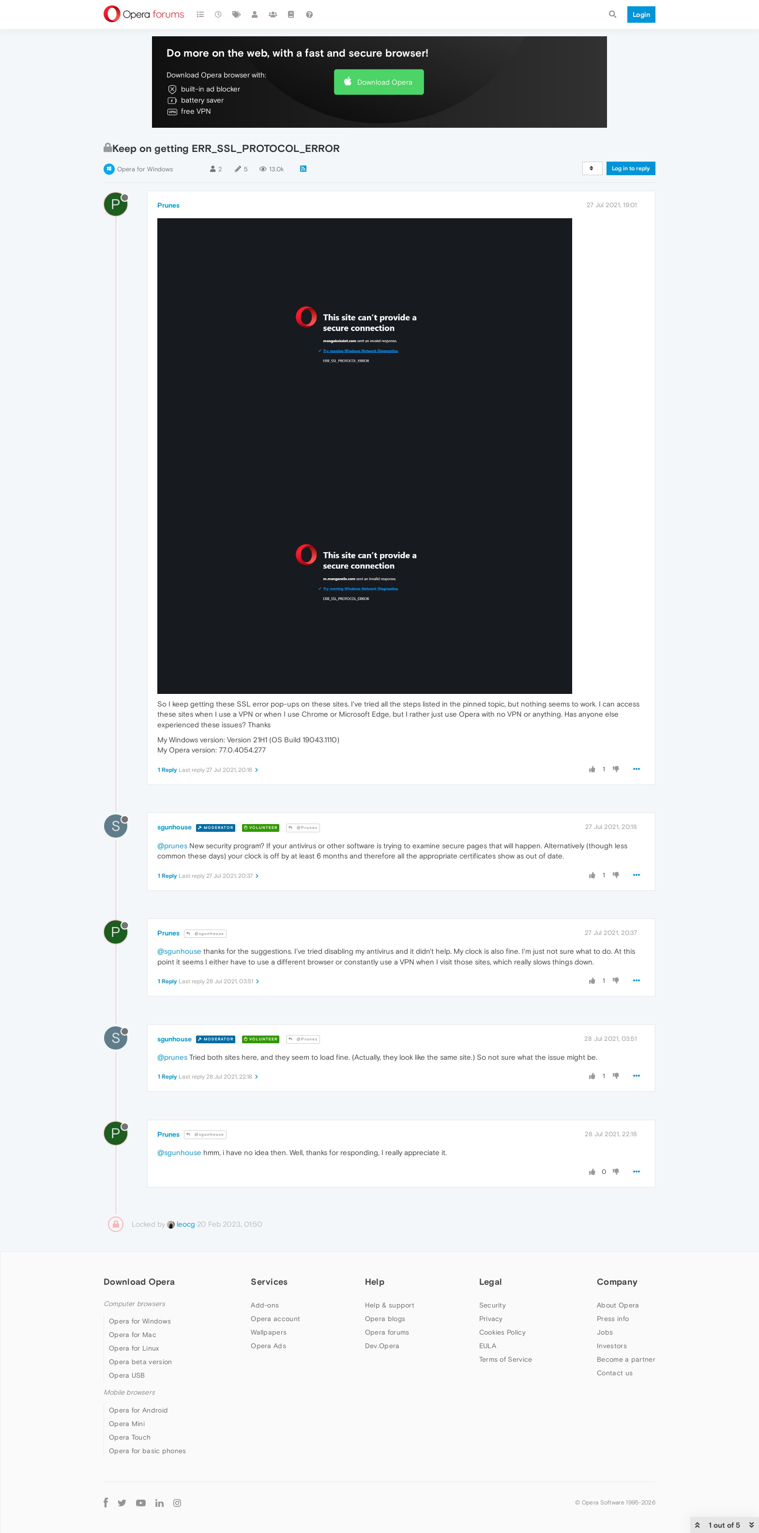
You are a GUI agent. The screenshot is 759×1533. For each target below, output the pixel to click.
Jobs (605, 1332)
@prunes (172, 846)
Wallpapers (269, 1332)
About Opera (618, 1305)
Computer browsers (134, 1304)
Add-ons (265, 1305)
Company (617, 1282)
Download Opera (384, 82)
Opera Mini (127, 1424)
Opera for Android (138, 1410)
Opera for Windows (145, 169)
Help (374, 1282)
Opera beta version (140, 1362)
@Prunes (303, 828)
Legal (490, 1282)
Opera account (275, 1319)
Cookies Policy (502, 1332)
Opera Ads (268, 1346)
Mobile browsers (129, 1392)
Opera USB (127, 1375)
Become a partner (626, 1359)
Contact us (615, 1373)
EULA (487, 1346)
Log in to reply (631, 168)
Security (492, 1305)
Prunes (168, 205)
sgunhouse (174, 827)
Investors (612, 1346)
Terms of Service (505, 1359)
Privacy (491, 1319)
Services (269, 1282)
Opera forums (387, 1332)
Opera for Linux (134, 1348)
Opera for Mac (132, 1334)
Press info (613, 1319)
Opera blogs (385, 1319)
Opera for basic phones (147, 1451)
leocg (181, 1224)
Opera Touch (130, 1437)
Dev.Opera (382, 1346)
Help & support (389, 1305)
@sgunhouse (205, 934)
